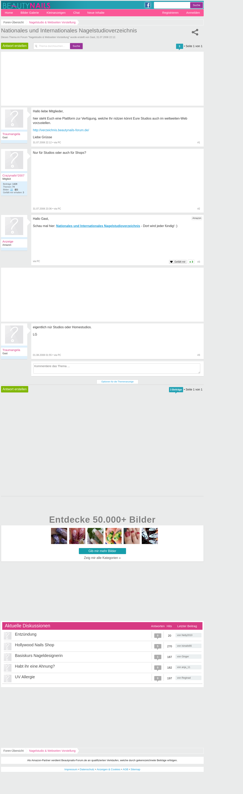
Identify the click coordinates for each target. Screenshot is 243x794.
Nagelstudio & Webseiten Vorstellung (52, 750)
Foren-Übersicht (13, 750)
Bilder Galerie (30, 12)
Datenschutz (87, 769)
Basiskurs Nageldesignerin (39, 655)
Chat (76, 12)
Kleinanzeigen (56, 12)
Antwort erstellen (15, 45)
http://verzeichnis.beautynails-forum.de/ (61, 130)
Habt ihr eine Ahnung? (35, 666)
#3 (198, 355)
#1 (198, 142)
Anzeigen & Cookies (108, 769)
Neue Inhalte (95, 12)
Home (9, 12)
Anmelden (193, 12)
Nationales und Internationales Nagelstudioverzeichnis (69, 30)
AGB (125, 769)
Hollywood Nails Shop (34, 645)
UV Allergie (25, 677)
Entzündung (26, 634)
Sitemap (135, 769)
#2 (198, 208)
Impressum (71, 769)
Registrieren (170, 12)
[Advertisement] (102, 444)
